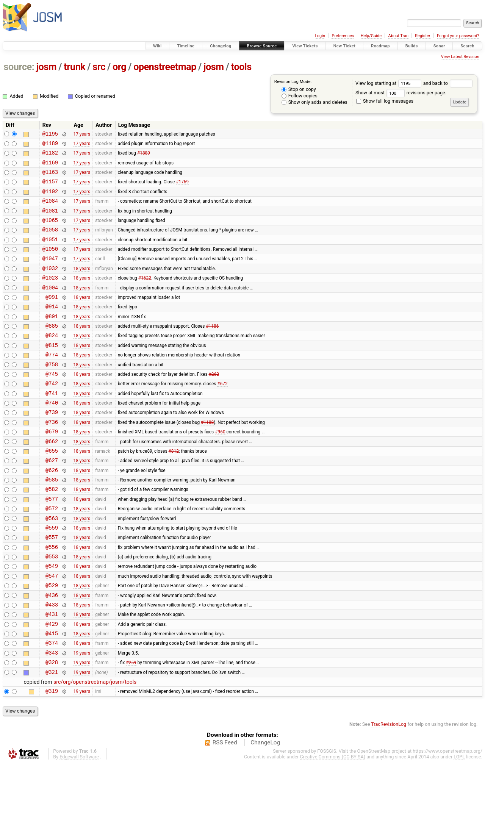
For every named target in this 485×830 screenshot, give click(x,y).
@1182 (50, 155)
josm (46, 66)
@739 (51, 446)
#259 (131, 725)
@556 (51, 596)
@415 (51, 693)
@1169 (50, 166)
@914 (51, 327)
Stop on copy (299, 89)
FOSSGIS (326, 817)
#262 (213, 403)
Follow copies (300, 95)
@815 (51, 371)
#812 (174, 489)
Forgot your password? (458, 35)
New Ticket (344, 46)
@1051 (50, 252)
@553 (51, 607)
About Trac (398, 35)
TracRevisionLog (389, 790)
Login (320, 35)
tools (241, 66)
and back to (448, 83)
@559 (51, 575)
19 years (81, 714)
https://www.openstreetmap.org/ (447, 817)
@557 (51, 585)
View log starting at (389, 83)
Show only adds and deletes (314, 102)
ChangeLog (265, 808)
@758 (51, 392)
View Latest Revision (460, 56)
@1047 (50, 274)
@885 (51, 349)
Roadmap (380, 46)
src (98, 66)
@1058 (50, 241)
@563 (51, 564)
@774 (51, 381)
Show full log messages (384, 101)
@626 (51, 510)
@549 (51, 618)
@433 (51, 661)
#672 (222, 414)
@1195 (50, 134)
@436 (51, 650)
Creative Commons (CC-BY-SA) (333, 822)
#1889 (143, 156)
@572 (51, 553)
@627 (51, 499)
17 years (81, 134)
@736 (51, 457)
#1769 (182, 188)
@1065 (50, 231)
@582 (51, 532)
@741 (51, 424)
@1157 (50, 188)
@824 (51, 360)
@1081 (50, 220)
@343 (51, 715)
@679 (51, 467)
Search (467, 46)
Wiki (157, 46)
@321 (51, 736)
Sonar (439, 46)
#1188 (207, 457)
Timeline (185, 46)
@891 (51, 338)
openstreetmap (164, 66)
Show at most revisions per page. (400, 92)
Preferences (343, 35)
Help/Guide (371, 35)
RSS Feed (225, 808)
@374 (51, 704)
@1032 (50, 285)
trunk (74, 66)
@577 (51, 543)
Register (422, 35)
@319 (51, 756)
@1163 (50, 177)
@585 (51, 521)
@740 (51, 435)
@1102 (50, 199)
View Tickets (305, 46)
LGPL (459, 822)
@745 (51, 403)
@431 (51, 671)
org (119, 66)
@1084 (50, 209)
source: (19, 66)
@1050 (50, 263)
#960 (220, 467)
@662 (51, 478)
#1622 (144, 296)
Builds (411, 46)
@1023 (50, 295)
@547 (51, 629)
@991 (51, 317)
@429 (51, 682)
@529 (51, 639)
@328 (51, 725)
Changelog (220, 46)
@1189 (50, 145)
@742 (51, 413)
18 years (81, 285)
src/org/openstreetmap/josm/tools (94, 747)
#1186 (212, 349)
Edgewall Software (79, 822)
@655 (51, 489)
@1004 (50, 306)
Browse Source (262, 46)
